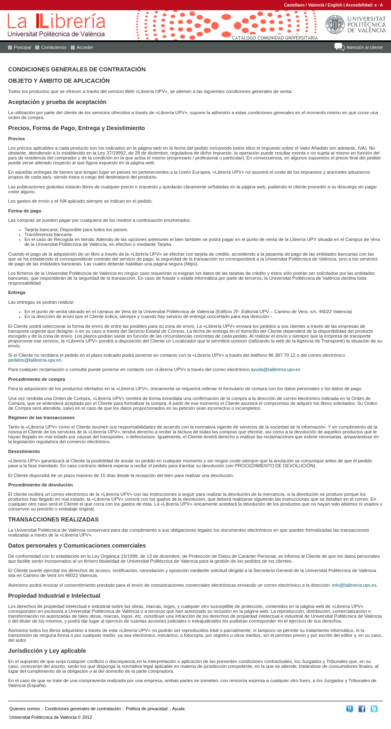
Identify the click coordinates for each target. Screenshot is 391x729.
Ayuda (178, 708)
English (335, 5)
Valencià (316, 5)
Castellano (294, 5)
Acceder (85, 47)
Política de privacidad (147, 708)
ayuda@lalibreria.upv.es (276, 369)
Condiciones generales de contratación (83, 708)
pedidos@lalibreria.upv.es (34, 360)
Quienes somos (24, 708)
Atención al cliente (365, 47)
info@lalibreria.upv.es (354, 585)
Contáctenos (53, 47)
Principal (22, 47)
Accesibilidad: (360, 5)
